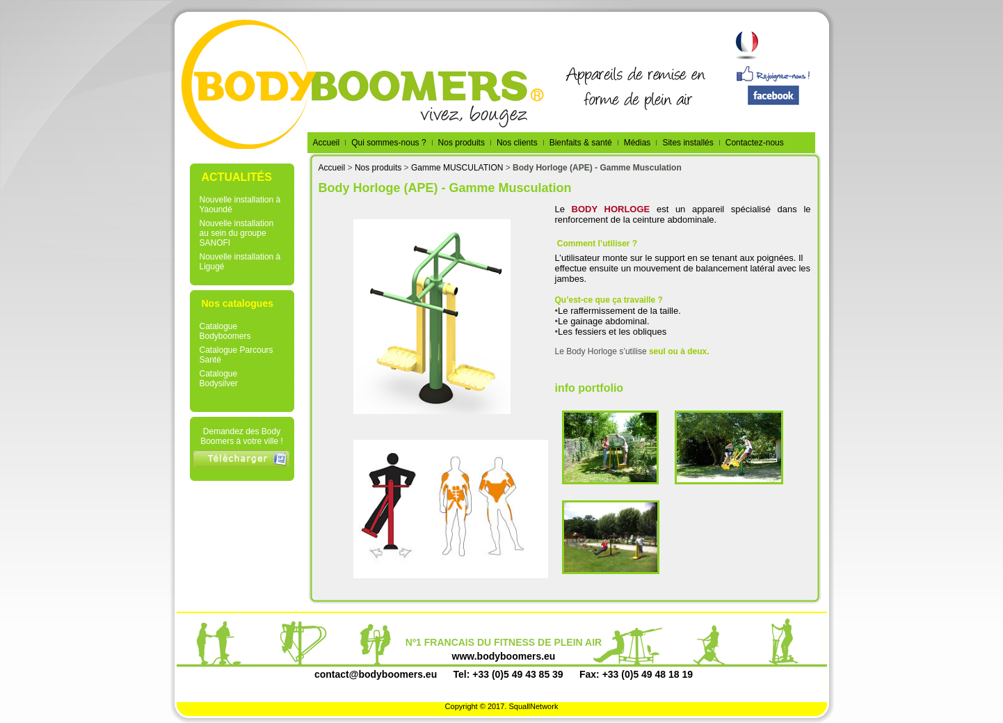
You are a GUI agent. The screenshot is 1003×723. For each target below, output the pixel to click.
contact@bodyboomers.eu (375, 674)
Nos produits (378, 168)
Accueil (332, 168)
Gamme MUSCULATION (457, 168)
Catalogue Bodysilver (219, 378)
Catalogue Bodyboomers (225, 331)
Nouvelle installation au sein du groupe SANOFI (237, 233)
